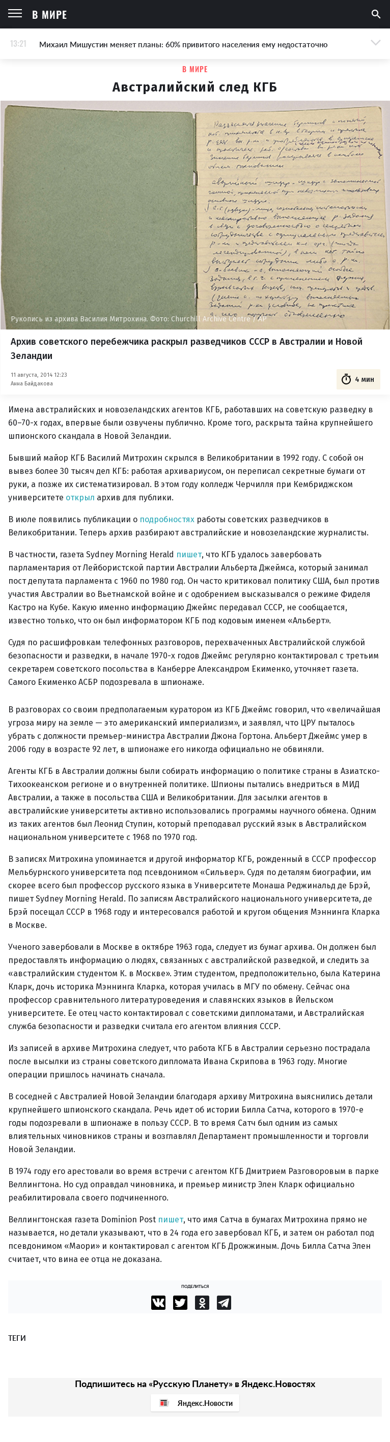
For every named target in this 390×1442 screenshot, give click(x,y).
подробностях (167, 519)
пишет (189, 554)
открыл (80, 497)
